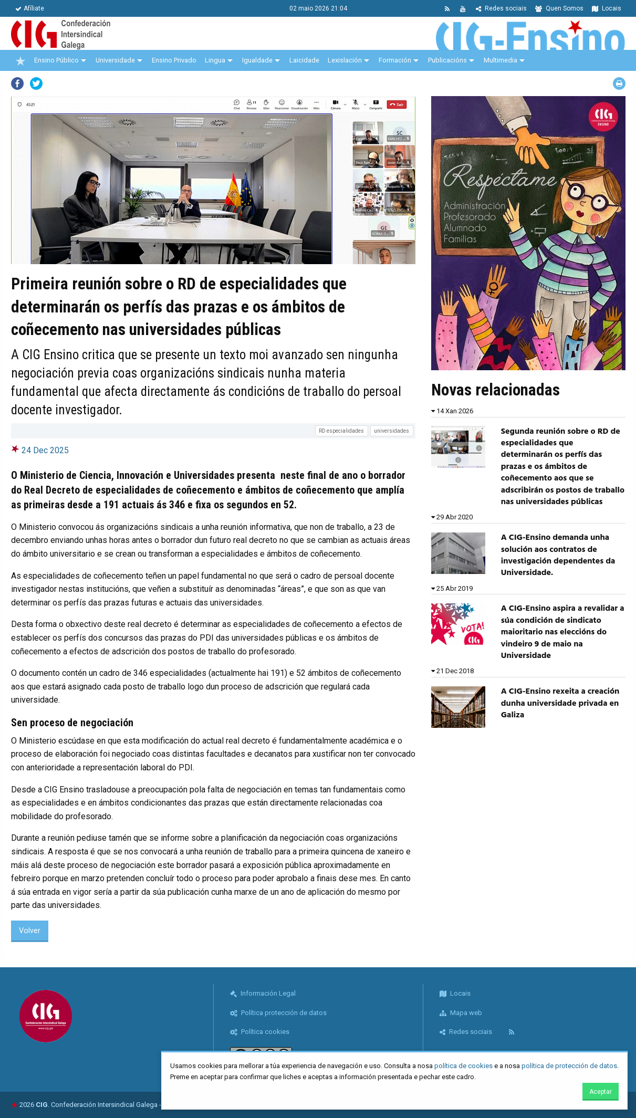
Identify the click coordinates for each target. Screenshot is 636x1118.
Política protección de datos (278, 1013)
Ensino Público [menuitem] (56, 60)
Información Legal (263, 993)
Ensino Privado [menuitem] (174, 60)
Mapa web (461, 1013)
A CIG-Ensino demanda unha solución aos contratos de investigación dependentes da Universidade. (558, 555)
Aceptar (600, 1091)
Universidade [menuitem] (115, 60)
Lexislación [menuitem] (345, 60)
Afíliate (29, 8)
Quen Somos (559, 8)
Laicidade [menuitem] (304, 60)
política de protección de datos (569, 1066)
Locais (606, 8)
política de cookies (463, 1066)
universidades (391, 431)
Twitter (36, 83)
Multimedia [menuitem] (500, 60)
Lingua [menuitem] (215, 60)
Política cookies (259, 1032)
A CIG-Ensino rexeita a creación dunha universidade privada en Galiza (560, 703)
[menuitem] (20, 60)
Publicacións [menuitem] (447, 60)
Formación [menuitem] (395, 60)
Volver (29, 930)
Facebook (17, 83)
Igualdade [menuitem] (257, 60)
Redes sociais (501, 8)
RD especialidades (341, 431)
